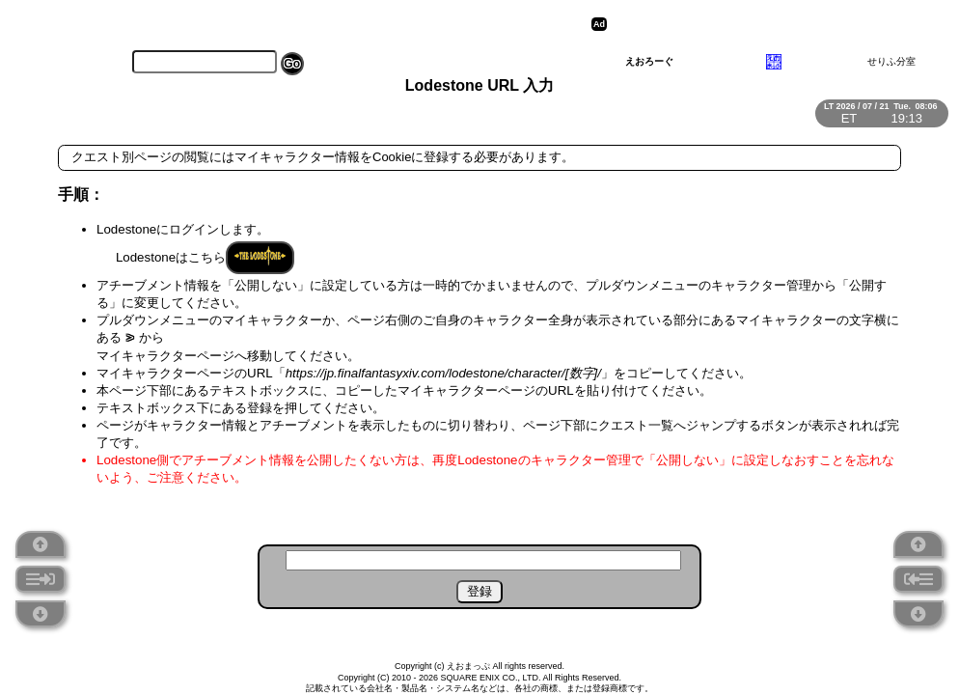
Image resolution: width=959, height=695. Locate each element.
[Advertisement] (761, 24)
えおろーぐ (649, 61)
